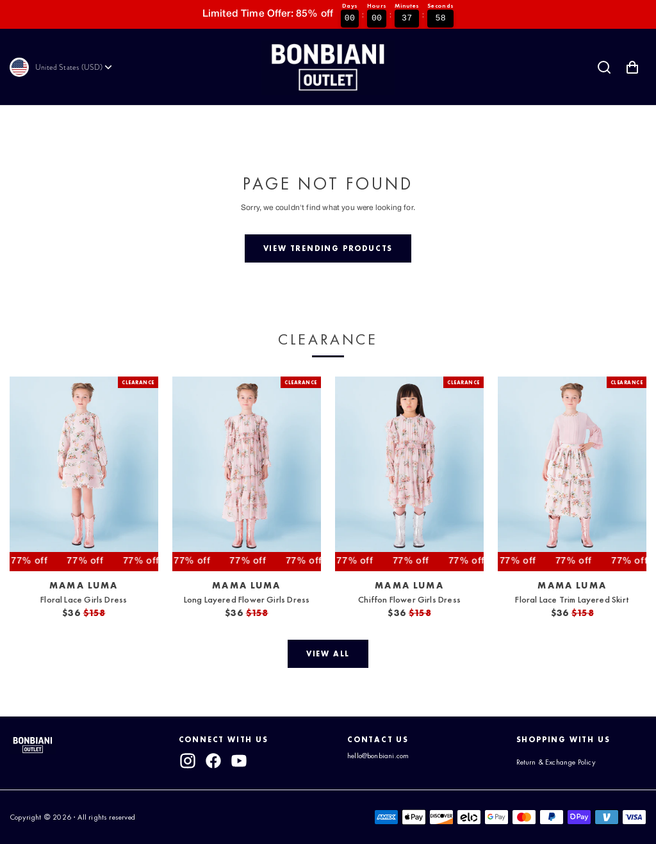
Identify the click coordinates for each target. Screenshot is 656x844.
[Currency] (74, 67)
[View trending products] (328, 248)
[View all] (328, 654)
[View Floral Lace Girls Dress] (84, 474)
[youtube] (240, 761)
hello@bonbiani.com (378, 756)
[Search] (604, 67)
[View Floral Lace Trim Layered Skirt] (572, 474)
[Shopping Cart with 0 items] (632, 67)
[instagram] (188, 761)
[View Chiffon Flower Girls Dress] (409, 474)
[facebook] (213, 761)
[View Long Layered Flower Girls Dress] (246, 474)
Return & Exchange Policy (556, 762)
